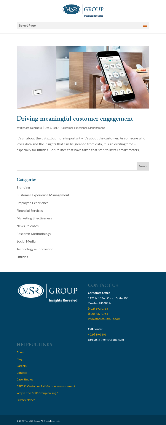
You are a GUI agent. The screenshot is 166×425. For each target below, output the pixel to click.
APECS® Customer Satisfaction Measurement (46, 386)
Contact (22, 373)
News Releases (28, 226)
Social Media (26, 241)
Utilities (22, 257)
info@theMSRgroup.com (104, 319)
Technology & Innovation (35, 249)
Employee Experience (33, 203)
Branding (23, 187)
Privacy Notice (26, 400)
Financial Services (30, 210)
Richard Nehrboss (31, 128)
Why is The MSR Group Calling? (37, 393)
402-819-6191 (97, 334)
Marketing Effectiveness (34, 218)
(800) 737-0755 (98, 314)
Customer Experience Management (83, 128)
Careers (22, 366)
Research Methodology (34, 234)
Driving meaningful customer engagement (75, 118)
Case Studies (25, 379)
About (21, 352)
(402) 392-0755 (98, 308)
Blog (19, 359)
